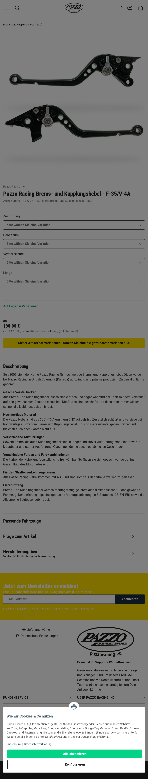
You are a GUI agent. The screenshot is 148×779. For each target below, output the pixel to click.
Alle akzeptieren (75, 754)
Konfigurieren (75, 764)
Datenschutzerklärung (38, 744)
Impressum (14, 744)
